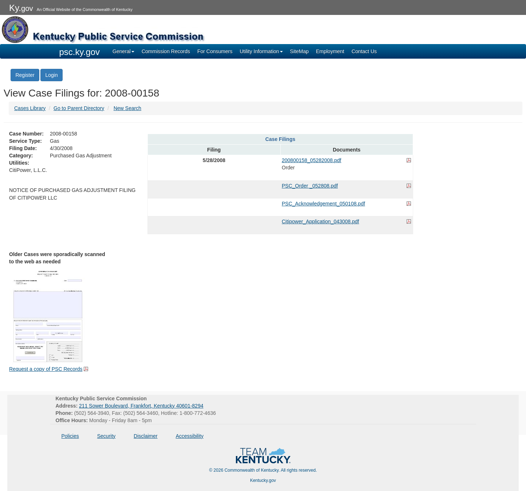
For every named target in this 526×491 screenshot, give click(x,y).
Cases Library (30, 108)
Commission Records (166, 51)
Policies (70, 436)
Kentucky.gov (263, 480)
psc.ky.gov (79, 52)
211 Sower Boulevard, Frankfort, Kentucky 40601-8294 (141, 406)
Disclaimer (145, 436)
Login (51, 75)
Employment (330, 51)
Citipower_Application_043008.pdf (320, 221)
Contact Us (364, 51)
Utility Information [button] (261, 51)
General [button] (123, 51)
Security (106, 436)
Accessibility (189, 436)
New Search (127, 108)
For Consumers (214, 51)
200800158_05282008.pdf (311, 160)
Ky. (21, 8)
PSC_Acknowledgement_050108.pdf (323, 204)
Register (24, 75)
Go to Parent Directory (79, 108)
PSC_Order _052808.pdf (310, 186)
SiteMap (299, 51)
